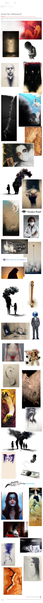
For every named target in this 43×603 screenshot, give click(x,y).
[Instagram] (15, 3)
